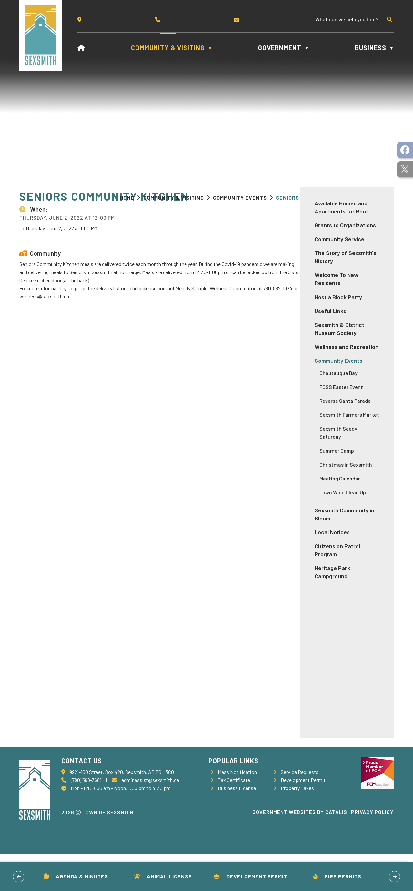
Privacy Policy (372, 849)
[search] (349, 19)
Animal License (163, 876)
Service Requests (294, 809)
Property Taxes (292, 825)
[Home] (81, 48)
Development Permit (250, 876)
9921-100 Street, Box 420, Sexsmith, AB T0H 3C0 (121, 809)
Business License (232, 825)
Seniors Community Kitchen (316, 197)
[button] (389, 19)
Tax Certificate (229, 817)
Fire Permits (337, 876)
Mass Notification (232, 809)
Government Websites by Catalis (299, 849)
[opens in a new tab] (405, 150)
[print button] (383, 198)
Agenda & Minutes (76, 876)
